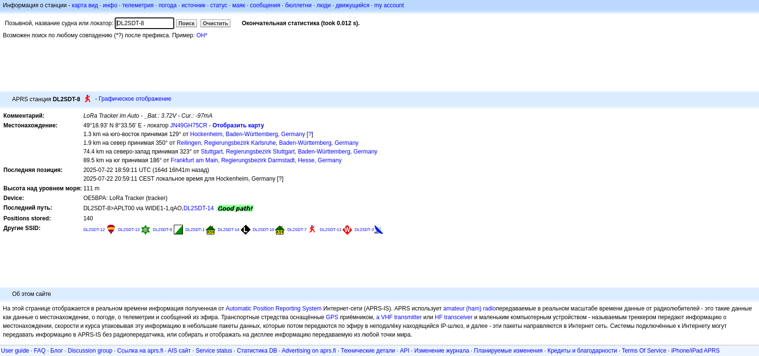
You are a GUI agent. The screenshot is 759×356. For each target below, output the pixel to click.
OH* (202, 35)
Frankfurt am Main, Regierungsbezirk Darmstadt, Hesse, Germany (256, 160)
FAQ (40, 350)
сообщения (265, 5)
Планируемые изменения (508, 350)
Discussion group (90, 350)
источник (193, 5)
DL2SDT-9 (162, 229)
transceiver (458, 317)
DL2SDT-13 (129, 229)
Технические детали (368, 350)
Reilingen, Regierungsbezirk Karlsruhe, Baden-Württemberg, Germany (268, 142)
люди (324, 5)
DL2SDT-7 (297, 229)
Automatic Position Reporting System (273, 308)
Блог (56, 350)
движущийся (352, 5)
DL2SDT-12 (94, 229)
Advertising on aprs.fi (309, 350)
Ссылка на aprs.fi (140, 350)
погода (168, 5)
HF (438, 317)
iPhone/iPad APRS (695, 350)
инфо (110, 5)
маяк (238, 5)
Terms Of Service (644, 350)
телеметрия (137, 5)
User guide (15, 350)
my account (389, 5)
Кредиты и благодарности (582, 350)
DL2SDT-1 (195, 229)
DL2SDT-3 (364, 229)
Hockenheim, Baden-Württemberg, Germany (247, 134)
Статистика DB (257, 350)
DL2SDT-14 (198, 208)
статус (218, 5)
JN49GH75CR (189, 125)
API (404, 350)
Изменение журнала (441, 350)
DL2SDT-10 (263, 229)
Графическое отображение (135, 98)
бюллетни (298, 5)
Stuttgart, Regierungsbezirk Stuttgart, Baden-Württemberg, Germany (289, 151)
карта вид (85, 5)
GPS (332, 317)
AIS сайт (179, 350)
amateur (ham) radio (469, 308)
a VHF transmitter (399, 317)
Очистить (215, 23)
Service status (214, 350)
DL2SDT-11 (331, 229)
